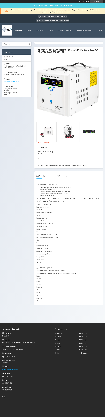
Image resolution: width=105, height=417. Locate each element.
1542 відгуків (85, 1)
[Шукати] (29, 44)
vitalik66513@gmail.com (11, 81)
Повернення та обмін (84, 30)
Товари (38, 30)
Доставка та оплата (65, 30)
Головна (28, 30)
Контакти (50, 30)
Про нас (99, 30)
